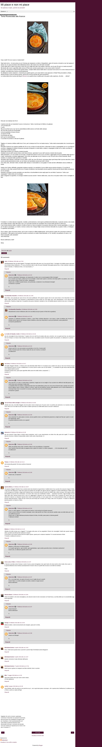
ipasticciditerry (9, 486)
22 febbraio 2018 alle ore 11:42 (17, 529)
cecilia (6, 686)
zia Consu (7, 363)
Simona (25, 76)
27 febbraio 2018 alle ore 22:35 (24, 544)
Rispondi (7, 269)
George (6, 622)
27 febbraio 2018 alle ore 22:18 (24, 316)
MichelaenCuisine (9, 647)
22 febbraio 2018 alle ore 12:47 (23, 561)
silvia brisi (11, 275)
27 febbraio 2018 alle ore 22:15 (24, 275)
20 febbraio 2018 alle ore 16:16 (28, 334)
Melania (7, 529)
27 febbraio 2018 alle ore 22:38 (24, 633)
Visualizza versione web (38, 735)
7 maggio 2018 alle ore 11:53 (14, 675)
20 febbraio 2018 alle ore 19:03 (28, 402)
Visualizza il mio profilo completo (8, 742)
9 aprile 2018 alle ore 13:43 (21, 647)
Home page (37, 732)
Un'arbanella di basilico (11, 295)
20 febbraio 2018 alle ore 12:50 (25, 295)
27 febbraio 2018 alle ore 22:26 (24, 414)
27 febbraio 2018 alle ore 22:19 (24, 346)
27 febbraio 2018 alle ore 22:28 (24, 444)
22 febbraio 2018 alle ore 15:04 (20, 594)
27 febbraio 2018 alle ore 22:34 (24, 508)
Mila (6, 675)
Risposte (8, 272)
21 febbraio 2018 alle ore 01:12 (16, 462)
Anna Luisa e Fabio (10, 561)
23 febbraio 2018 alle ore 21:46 (17, 622)
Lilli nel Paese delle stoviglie (12, 402)
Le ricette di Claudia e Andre (12, 334)
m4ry (6, 261)
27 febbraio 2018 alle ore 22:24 (24, 380)
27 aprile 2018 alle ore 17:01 (22, 666)
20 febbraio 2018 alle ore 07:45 (15, 261)
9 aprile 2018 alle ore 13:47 (21, 656)
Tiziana (6, 462)
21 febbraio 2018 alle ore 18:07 (21, 486)
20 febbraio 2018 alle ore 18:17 (18, 363)
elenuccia (7, 432)
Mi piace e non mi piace (15, 4)
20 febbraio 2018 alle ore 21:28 (18, 432)
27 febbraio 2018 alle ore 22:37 (24, 577)
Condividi (4, 253)
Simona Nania (8, 594)
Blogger (41, 745)
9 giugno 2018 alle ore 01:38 (15, 686)
